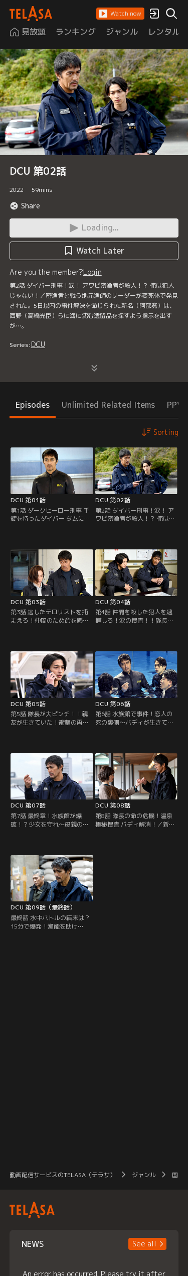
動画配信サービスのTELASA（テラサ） (63, 1175)
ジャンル (144, 1175)
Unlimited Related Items (108, 404)
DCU (38, 344)
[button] (120, 14)
